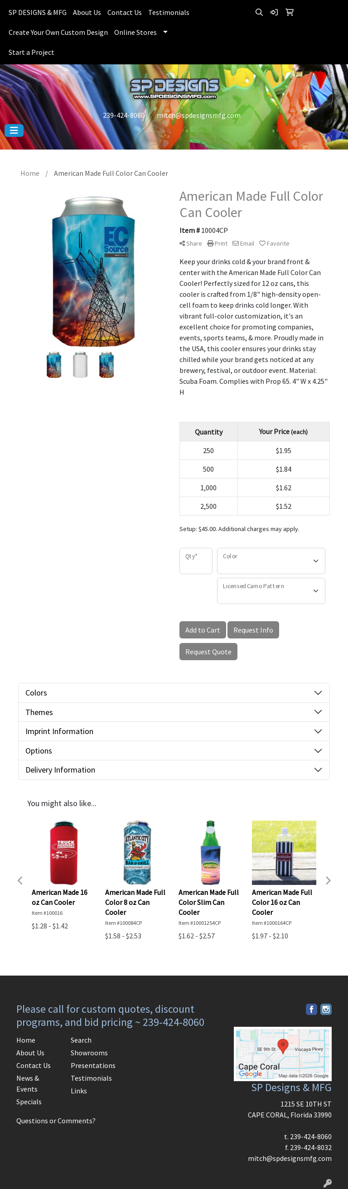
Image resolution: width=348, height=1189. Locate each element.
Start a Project (31, 52)
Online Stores (135, 32)
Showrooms (89, 1052)
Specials (29, 1101)
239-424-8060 (124, 115)
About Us (87, 12)
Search (81, 1039)
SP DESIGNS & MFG (38, 12)
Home (25, 1039)
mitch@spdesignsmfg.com (199, 115)
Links (79, 1090)
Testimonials (168, 12)
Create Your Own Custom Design (58, 32)
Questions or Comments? (56, 1120)
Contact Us (124, 12)
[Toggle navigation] (14, 130)
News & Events (27, 1083)
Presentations (92, 1065)
